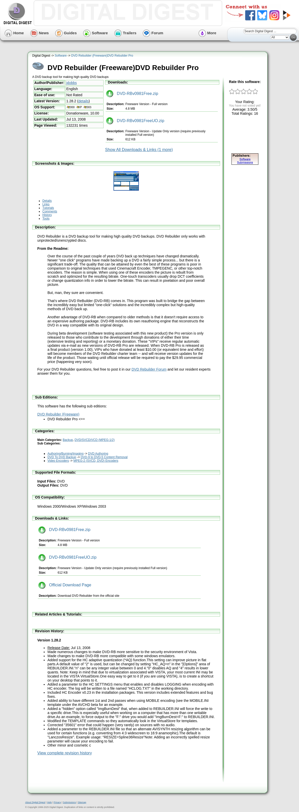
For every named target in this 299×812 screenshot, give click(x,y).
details (83, 101)
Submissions (69, 802)
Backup (68, 440)
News (39, 33)
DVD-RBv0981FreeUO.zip (135, 121)
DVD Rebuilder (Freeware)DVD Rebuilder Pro (102, 55)
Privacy (57, 802)
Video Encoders (58, 460)
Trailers (125, 33)
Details (47, 201)
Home (14, 33)
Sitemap (82, 802)
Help (49, 802)
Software (95, 33)
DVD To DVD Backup (61, 457)
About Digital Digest (35, 802)
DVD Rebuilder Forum (149, 369)
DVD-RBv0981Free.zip (132, 93)
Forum (153, 33)
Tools (45, 218)
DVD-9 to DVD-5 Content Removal (104, 457)
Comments (49, 211)
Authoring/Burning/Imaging (65, 453)
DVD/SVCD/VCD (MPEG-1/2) (95, 440)
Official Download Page (64, 585)
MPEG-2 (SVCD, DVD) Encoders (95, 460)
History (47, 215)
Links (45, 204)
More (207, 33)
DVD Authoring (98, 453)
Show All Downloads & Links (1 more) (139, 149)
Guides (66, 33)
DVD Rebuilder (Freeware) (58, 414)
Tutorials (48, 208)
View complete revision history (64, 753)
